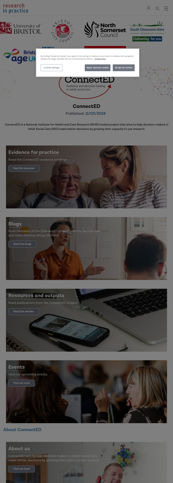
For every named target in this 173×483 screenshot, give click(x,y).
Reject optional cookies (98, 67)
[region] (88, 62)
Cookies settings (51, 67)
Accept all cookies (123, 67)
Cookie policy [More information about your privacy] (100, 59)
